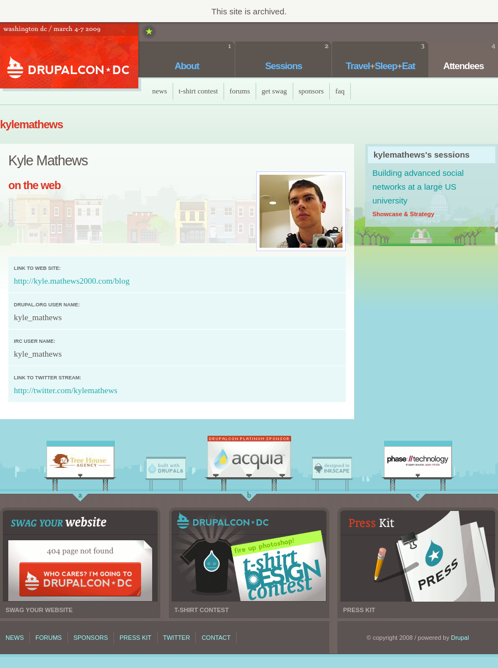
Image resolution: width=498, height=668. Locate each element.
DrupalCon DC (69, 56)
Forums (240, 91)
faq (340, 91)
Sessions (283, 66)
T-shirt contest (249, 556)
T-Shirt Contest (198, 91)
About (186, 66)
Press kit (417, 556)
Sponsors (311, 91)
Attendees (463, 66)
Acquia (249, 459)
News (159, 91)
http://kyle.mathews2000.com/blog (71, 280)
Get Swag (274, 91)
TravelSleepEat (380, 66)
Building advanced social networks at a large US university (418, 186)
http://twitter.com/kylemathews (65, 390)
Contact (215, 637)
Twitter (176, 637)
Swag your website (80, 556)
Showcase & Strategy (403, 214)
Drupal (460, 637)
